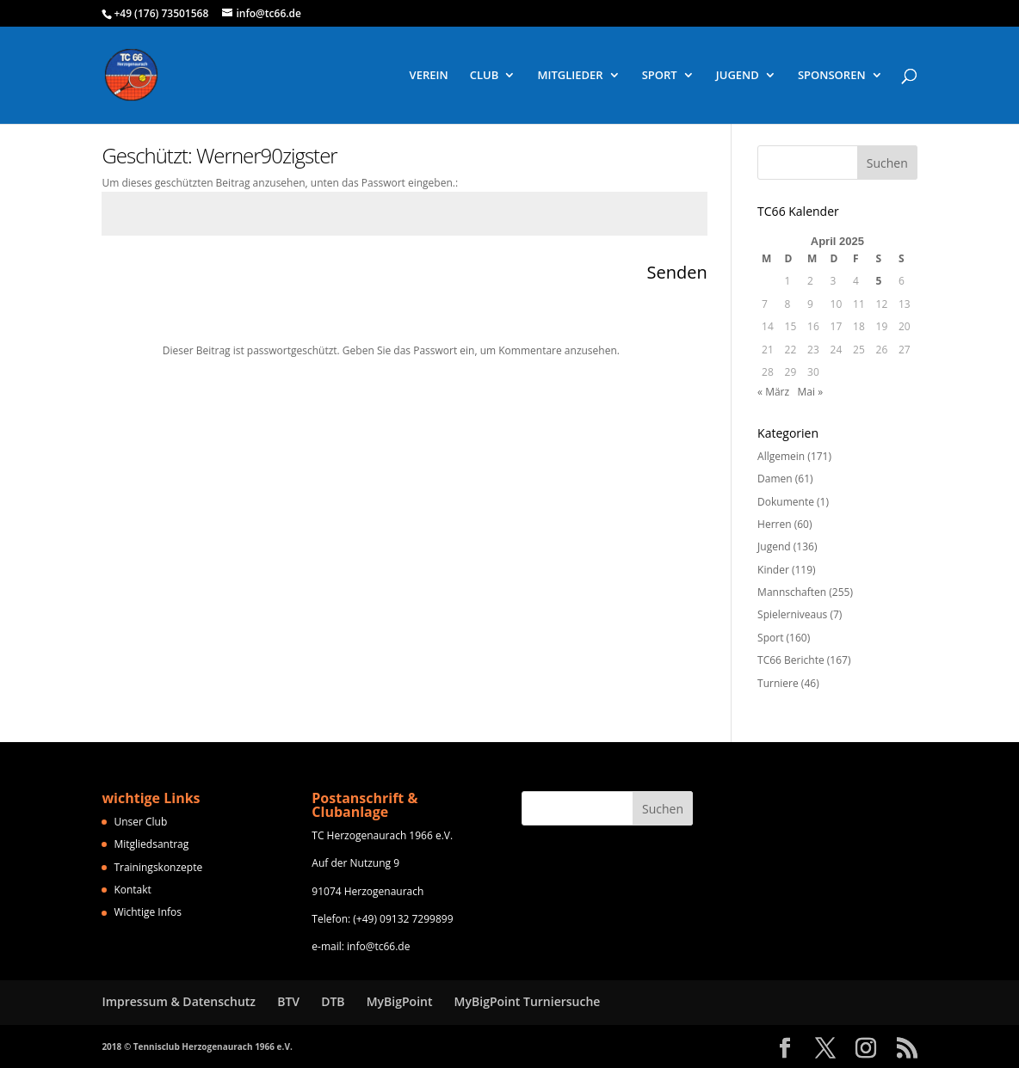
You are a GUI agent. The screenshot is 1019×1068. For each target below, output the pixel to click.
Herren (774, 524)
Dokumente (785, 501)
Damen (775, 478)
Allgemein (781, 456)
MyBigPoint (400, 1001)
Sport (770, 637)
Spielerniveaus (792, 614)
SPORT (659, 76)
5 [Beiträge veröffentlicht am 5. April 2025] (879, 280)
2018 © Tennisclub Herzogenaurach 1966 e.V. (197, 1046)
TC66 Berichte (790, 660)
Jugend (774, 546)
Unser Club (140, 821)
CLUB (484, 76)
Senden (676, 272)
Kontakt (132, 889)
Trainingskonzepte (158, 867)
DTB (332, 1001)
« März (773, 391)
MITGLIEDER (569, 76)
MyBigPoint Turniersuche (527, 1001)
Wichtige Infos (148, 912)
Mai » (811, 391)
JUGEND (737, 76)
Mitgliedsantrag (151, 844)
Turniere (778, 683)
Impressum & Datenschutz (179, 1001)
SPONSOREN (832, 76)
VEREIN (429, 76)
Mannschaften (791, 592)
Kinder (773, 569)
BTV (288, 1001)
